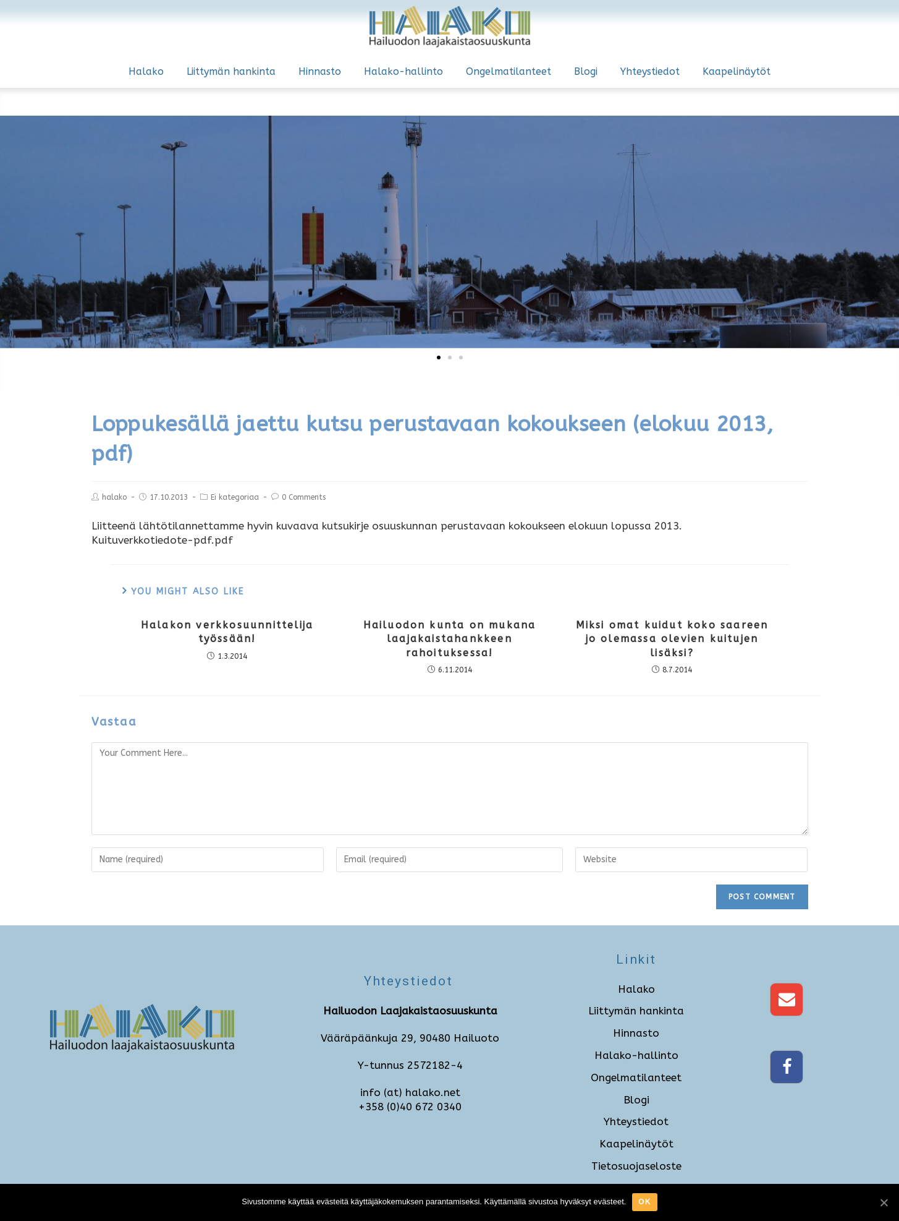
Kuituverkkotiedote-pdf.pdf (162, 540)
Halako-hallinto (403, 71)
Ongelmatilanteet (508, 71)
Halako (146, 71)
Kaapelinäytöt (736, 71)
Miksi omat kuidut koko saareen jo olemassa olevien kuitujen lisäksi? (672, 639)
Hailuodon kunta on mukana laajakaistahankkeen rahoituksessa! (449, 639)
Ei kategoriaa (235, 497)
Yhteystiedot (650, 71)
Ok (644, 1201)
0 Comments (304, 497)
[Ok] (883, 1202)
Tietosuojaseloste (636, 1166)
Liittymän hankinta (231, 71)
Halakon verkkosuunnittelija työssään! (227, 632)
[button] (439, 357)
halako (114, 497)
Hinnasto (319, 71)
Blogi (585, 71)
